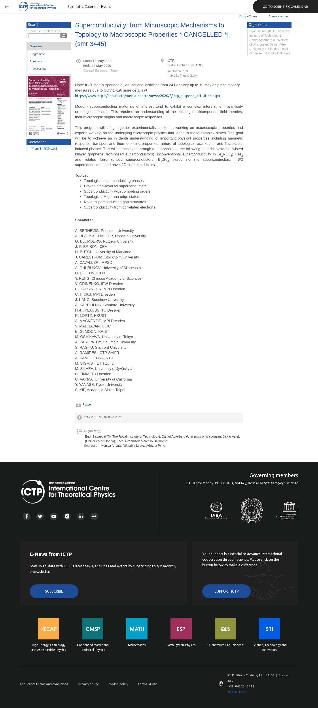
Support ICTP (227, 591)
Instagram (67, 516)
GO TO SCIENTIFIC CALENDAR (285, 6)
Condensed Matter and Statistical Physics (93, 647)
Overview (36, 46)
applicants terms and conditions (44, 684)
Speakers (36, 61)
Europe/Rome (248, 16)
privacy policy (88, 684)
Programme (37, 54)
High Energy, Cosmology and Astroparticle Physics (48, 647)
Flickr (94, 516)
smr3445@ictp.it (46, 148)
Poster (87, 404)
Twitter (40, 516)
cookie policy (118, 684)
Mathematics (137, 645)
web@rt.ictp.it (237, 692)
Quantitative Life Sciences (225, 645)
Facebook (26, 516)
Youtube (53, 516)
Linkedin (81, 516)
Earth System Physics (181, 645)
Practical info (38, 68)
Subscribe (54, 591)
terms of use (147, 684)
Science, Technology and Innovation (269, 647)
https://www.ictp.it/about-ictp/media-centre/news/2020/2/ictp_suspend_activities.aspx (147, 96)
